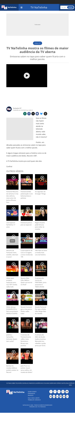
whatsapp (25, 113)
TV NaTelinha (39, 7)
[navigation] (21, 7)
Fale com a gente (33, 398)
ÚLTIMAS (9, 383)
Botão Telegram (50, 396)
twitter (33, 113)
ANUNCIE (30, 395)
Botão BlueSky (64, 396)
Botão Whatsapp (51, 391)
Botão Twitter (59, 391)
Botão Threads (67, 396)
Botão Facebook (55, 391)
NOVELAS (25, 383)
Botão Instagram (63, 391)
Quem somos (32, 391)
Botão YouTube (67, 391)
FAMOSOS (32, 383)
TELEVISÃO (18, 383)
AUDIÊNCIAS (39, 383)
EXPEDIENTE (31, 393)
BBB (13, 383)
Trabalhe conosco (34, 400)
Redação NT (17, 108)
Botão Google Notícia (54, 396)
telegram (37, 113)
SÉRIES (59, 383)
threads (45, 113)
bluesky (41, 113)
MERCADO (53, 383)
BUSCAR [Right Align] (70, 7)
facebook (29, 113)
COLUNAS (46, 383)
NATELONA (65, 383)
